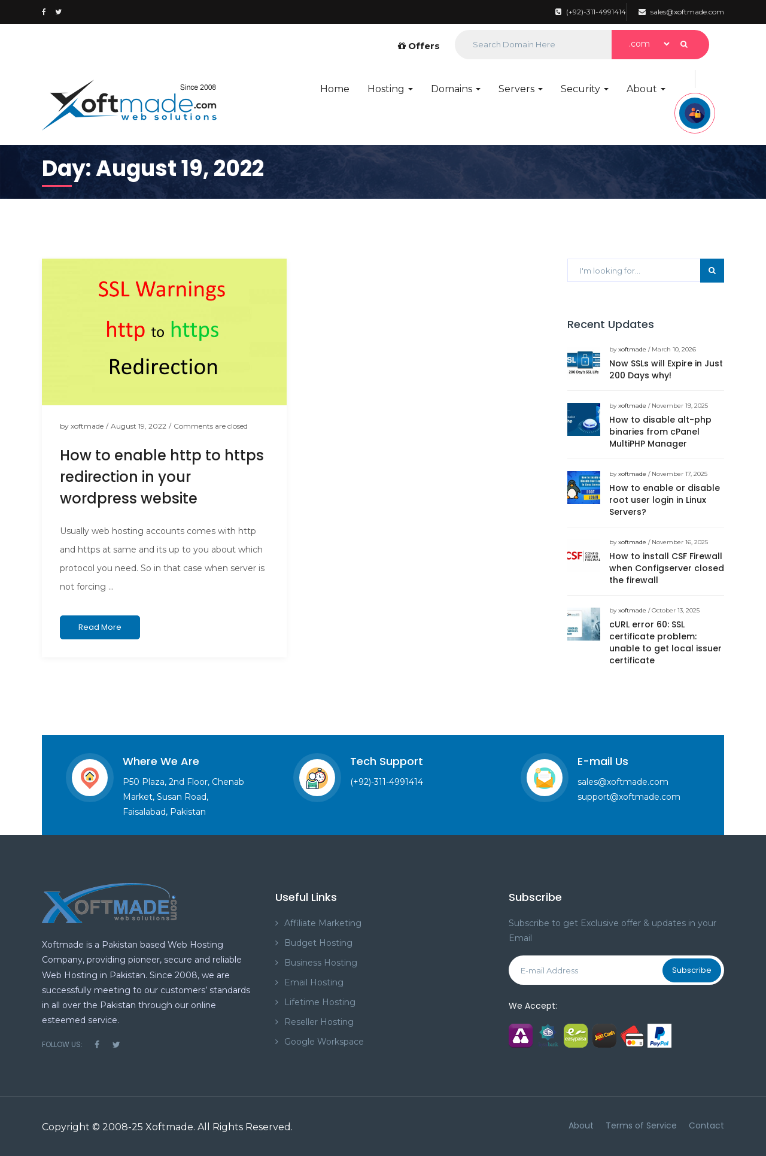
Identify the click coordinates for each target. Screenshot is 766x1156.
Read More (99, 627)
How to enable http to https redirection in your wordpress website (162, 476)
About (646, 89)
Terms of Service (641, 1125)
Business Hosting (320, 962)
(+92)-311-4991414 (590, 11)
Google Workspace (324, 1041)
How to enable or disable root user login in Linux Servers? (664, 500)
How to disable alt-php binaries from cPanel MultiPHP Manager (660, 432)
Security (585, 89)
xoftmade (87, 425)
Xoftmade (169, 1127)
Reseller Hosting (319, 1022)
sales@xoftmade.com (681, 11)
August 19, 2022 (138, 425)
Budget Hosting (318, 942)
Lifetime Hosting (319, 1002)
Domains (456, 89)
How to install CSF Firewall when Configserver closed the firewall (666, 568)
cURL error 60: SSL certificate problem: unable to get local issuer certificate (665, 642)
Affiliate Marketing (322, 923)
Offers (419, 45)
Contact (706, 1125)
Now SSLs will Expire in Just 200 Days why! (666, 369)
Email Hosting (314, 982)
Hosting (390, 89)
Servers (520, 89)
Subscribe (692, 970)
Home (334, 89)
